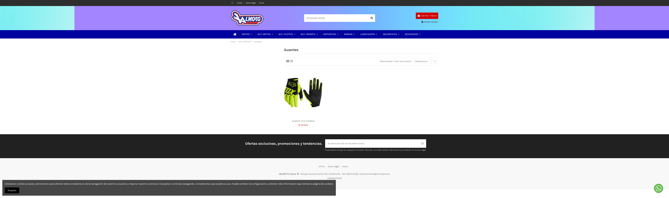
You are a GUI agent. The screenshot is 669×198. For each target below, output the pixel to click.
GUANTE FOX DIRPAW (303, 121)
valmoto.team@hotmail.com (374, 174)
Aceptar (12, 190)
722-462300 (348, 174)
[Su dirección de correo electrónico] (372, 143)
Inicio (261, 3)
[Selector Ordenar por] (422, 61)
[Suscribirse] (422, 143)
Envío (240, 3)
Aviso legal (251, 3)
